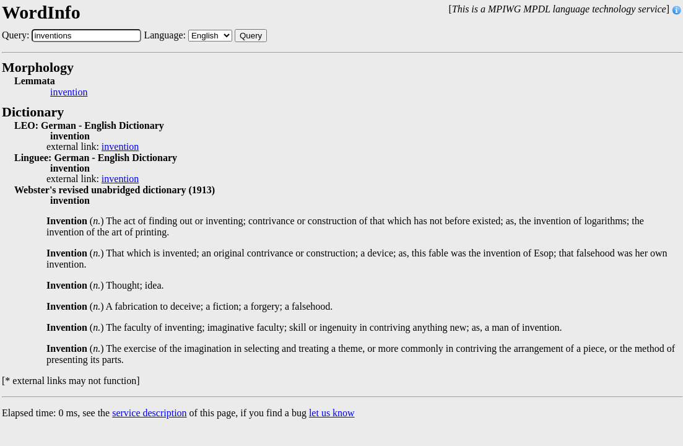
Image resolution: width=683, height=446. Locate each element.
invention (68, 92)
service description (149, 413)
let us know (332, 413)
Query (251, 35)
